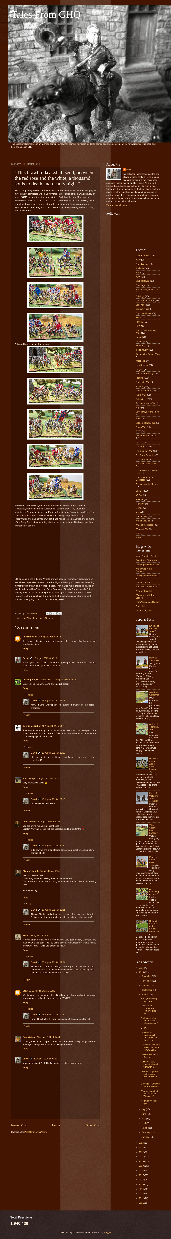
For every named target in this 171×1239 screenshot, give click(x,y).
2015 (141, 1184)
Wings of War (142, 529)
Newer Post (19, 1125)
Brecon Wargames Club (147, 289)
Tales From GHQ (46, 14)
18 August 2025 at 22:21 (53, 910)
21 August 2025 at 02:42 (43, 991)
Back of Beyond (143, 281)
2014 (141, 1189)
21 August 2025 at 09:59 (53, 1014)
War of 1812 (141, 516)
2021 (141, 1156)
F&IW (138, 317)
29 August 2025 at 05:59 (48, 1037)
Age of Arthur (142, 264)
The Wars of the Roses (33, 618)
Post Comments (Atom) (35, 1132)
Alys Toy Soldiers (144, 591)
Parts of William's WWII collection (153, 797)
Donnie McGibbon (32, 726)
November (146, 981)
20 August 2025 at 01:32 (41, 935)
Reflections (141, 399)
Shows (139, 418)
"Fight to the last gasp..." (148, 1102)
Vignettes (140, 503)
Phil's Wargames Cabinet (148, 602)
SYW (138, 431)
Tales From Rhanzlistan (147, 560)
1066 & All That (143, 255)
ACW (138, 259)
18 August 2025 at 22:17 (53, 700)
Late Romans (142, 365)
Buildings (140, 296)
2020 (141, 1161)
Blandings (140, 285)
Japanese (140, 361)
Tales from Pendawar (146, 435)
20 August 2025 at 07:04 (53, 962)
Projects (139, 386)
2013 (141, 1193)
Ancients (140, 268)
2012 (141, 1198)
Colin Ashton (29, 821)
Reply (25, 648)
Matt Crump (29, 778)
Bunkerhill (140, 606)
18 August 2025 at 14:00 (48, 871)
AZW (138, 277)
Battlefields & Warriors (146, 586)
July (143, 1109)
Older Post (93, 1125)
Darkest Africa (142, 309)
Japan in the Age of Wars (147, 354)
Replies (29, 694)
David (26, 658)
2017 (141, 1175)
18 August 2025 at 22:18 (53, 753)
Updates (49, 618)
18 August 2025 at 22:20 (53, 845)
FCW (138, 326)
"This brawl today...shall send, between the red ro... (149, 1036)
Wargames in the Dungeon (144, 570)
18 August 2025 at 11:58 (48, 821)
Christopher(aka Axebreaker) (37, 679)
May (143, 1118)
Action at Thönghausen (154, 727)
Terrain (139, 442)
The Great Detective (145, 455)
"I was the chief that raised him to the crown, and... (150, 1047)
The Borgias (141, 446)
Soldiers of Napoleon (146, 423)
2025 (141, 972)
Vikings (139, 508)
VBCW (139, 495)
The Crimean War (144, 451)
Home (56, 1125)
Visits (138, 512)
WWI (138, 533)
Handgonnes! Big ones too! (149, 999)
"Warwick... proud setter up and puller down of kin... (149, 1075)
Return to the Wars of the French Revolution (154, 926)
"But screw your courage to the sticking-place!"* (150, 1020)
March (144, 1128)
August (145, 994)
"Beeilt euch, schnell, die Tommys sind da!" (148, 1009)
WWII (138, 537)
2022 (141, 1152)
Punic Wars (141, 395)
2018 (141, 1170)
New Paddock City (144, 373)
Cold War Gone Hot (145, 300)
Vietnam (139, 499)
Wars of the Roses (144, 525)
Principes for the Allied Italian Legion (153, 763)
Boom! (144, 1028)
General (139, 345)
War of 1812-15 (143, 520)
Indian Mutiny (142, 350)
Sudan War (141, 427)
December (146, 976)
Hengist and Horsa (154, 658)
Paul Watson (29, 1037)
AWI (138, 272)
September (147, 990)
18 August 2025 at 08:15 (50, 636)
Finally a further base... (153, 860)
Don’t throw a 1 (143, 582)
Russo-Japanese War (146, 403)
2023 (141, 1147)
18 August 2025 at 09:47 (53, 726)
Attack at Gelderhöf (154, 693)
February (146, 1132)
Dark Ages (140, 305)
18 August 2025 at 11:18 (47, 778)
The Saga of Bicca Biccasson (144, 478)
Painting (139, 378)
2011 (141, 1203)
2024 (141, 1143)
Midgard (139, 369)
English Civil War (144, 313)
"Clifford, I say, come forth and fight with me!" (149, 1064)
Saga (138, 407)
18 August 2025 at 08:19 (45, 658)
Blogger (107, 1232)
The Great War (143, 459)
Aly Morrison (29, 871)
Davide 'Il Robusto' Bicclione (150, 1055)
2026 (141, 968)
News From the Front (146, 556)
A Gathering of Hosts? (154, 891)
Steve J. (27, 991)
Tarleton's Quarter (144, 610)
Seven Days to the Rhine (147, 411)
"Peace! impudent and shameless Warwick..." (149, 1093)
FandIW (139, 322)
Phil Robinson (30, 636)
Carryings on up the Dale (147, 564)
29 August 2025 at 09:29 (45, 1058)
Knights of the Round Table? (154, 628)
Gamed (139, 337)
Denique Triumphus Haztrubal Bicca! (150, 1084)
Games (139, 341)
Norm (25, 935)
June (144, 1114)
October (145, 985)
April (143, 1123)
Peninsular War (143, 382)
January (145, 1137)
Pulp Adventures (143, 390)
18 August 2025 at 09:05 (64, 679)
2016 (141, 1179)
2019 (141, 1166)
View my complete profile (118, 205)
